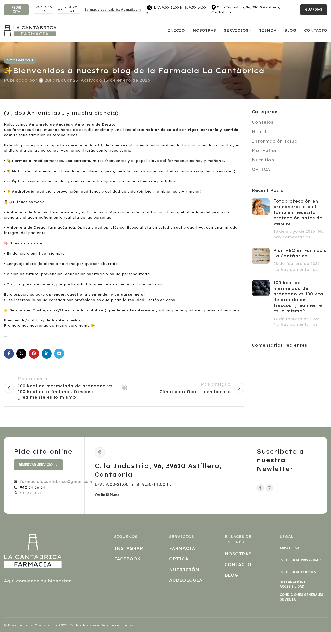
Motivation (19, 60)
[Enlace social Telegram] (59, 354)
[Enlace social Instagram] (269, 488)
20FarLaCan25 (61, 80)
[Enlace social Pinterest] (34, 354)
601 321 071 (68, 9)
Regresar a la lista (124, 388)
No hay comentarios (295, 269)
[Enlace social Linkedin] (47, 354)
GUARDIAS (313, 9)
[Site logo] (30, 30)
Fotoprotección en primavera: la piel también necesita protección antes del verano (298, 212)
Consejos (262, 122)
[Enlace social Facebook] (9, 354)
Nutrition (263, 159)
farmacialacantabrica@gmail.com (113, 10)
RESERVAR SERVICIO (38, 465)
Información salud (275, 141)
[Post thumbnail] (261, 219)
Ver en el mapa (107, 495)
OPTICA (261, 169)
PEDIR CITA (16, 9)
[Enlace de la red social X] (21, 354)
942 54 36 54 (43, 9)
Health (260, 131)
